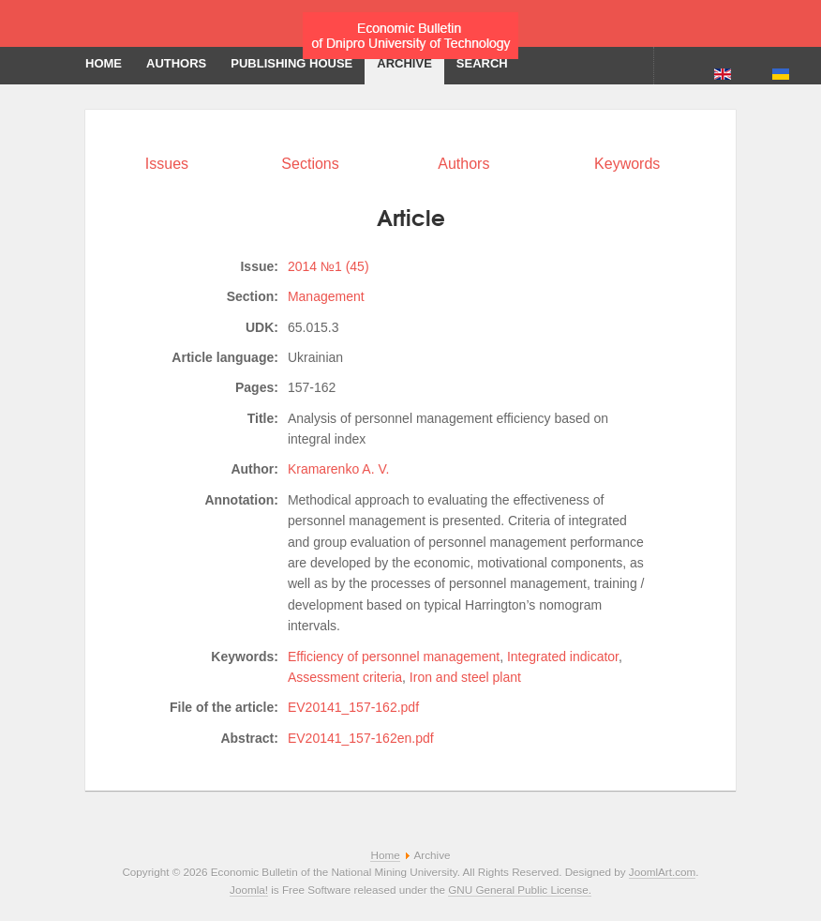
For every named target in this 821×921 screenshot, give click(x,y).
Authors (463, 164)
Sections (309, 164)
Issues (166, 164)
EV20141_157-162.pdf (353, 707)
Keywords (627, 164)
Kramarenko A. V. (338, 468)
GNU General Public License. (519, 889)
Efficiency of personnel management (394, 656)
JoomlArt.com (662, 872)
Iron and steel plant (465, 677)
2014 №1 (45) (328, 266)
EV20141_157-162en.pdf (361, 738)
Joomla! (249, 889)
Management (326, 296)
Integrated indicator (563, 656)
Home (384, 855)
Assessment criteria (345, 677)
